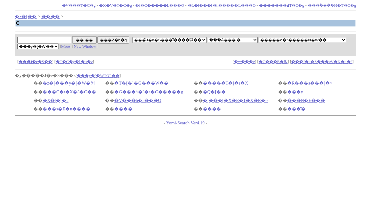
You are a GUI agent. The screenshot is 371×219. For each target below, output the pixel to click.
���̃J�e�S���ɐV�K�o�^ (321, 61)
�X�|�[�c (56, 100)
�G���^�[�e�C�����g (148, 91)
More (65, 46)
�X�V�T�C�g (115, 5)
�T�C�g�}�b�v (74, 61)
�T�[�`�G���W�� (141, 83)
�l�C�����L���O (159, 5)
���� (50, 16)
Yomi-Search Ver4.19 (185, 122)
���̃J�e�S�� (35, 61)
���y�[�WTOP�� (98, 75)
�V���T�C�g (79, 5)
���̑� (296, 108)
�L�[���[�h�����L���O (222, 5)
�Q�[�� (214, 91)
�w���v (244, 61)
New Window (85, 46)
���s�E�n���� (66, 108)
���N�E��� (306, 100)
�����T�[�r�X (225, 83)
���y (295, 91)
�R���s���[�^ (309, 83)
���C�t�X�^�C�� (69, 91)
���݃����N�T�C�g (332, 5)
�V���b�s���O (137, 100)
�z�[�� (26, 16)
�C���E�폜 (273, 61)
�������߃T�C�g (281, 5)
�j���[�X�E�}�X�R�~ (235, 100)
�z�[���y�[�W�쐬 (69, 83)
